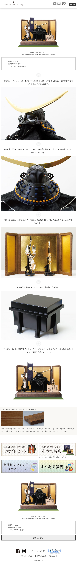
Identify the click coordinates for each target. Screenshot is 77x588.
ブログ (31, 551)
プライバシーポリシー (27, 556)
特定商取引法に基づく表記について (46, 556)
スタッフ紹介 (41, 551)
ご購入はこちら (38, 538)
